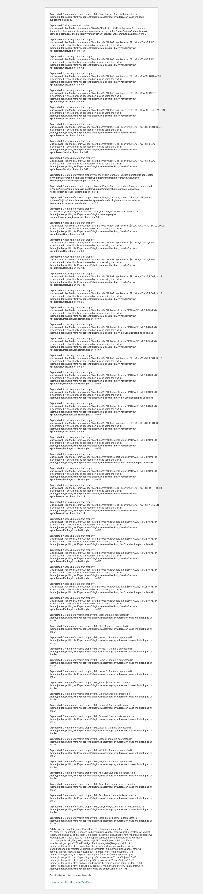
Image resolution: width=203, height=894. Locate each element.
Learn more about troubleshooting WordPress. (71, 882)
